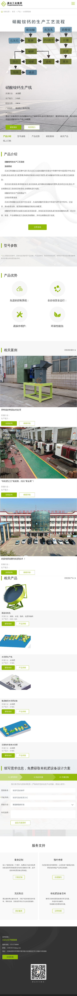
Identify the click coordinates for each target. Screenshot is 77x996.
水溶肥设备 (27, 11)
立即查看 (58, 911)
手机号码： (5, 797)
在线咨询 (9, 423)
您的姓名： (5, 790)
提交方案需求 (20, 823)
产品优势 (36, 136)
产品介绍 (7, 136)
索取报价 (13, 127)
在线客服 (10, 957)
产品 (19, 11)
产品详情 (22, 624)
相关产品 (64, 136)
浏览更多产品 (69, 578)
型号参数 (21, 136)
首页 (13, 11)
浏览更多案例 (69, 350)
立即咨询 (37, 227)
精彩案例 (50, 136)
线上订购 (7, 141)
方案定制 (18, 877)
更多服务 (18, 911)
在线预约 (58, 877)
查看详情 (26, 423)
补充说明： (5, 812)
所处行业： (5, 805)
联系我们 (31, 127)
